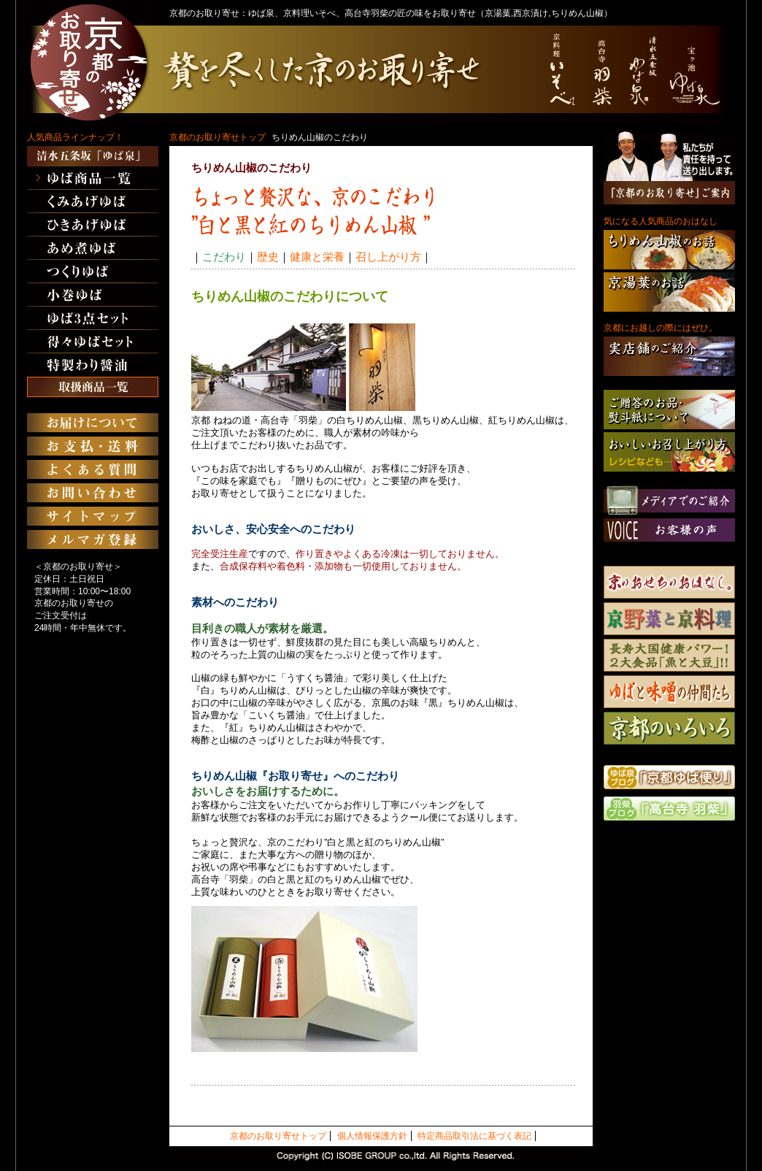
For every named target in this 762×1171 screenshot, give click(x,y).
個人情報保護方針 (372, 1136)
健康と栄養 (317, 256)
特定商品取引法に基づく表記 (474, 1136)
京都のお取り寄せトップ (217, 137)
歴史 (268, 256)
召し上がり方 (388, 256)
